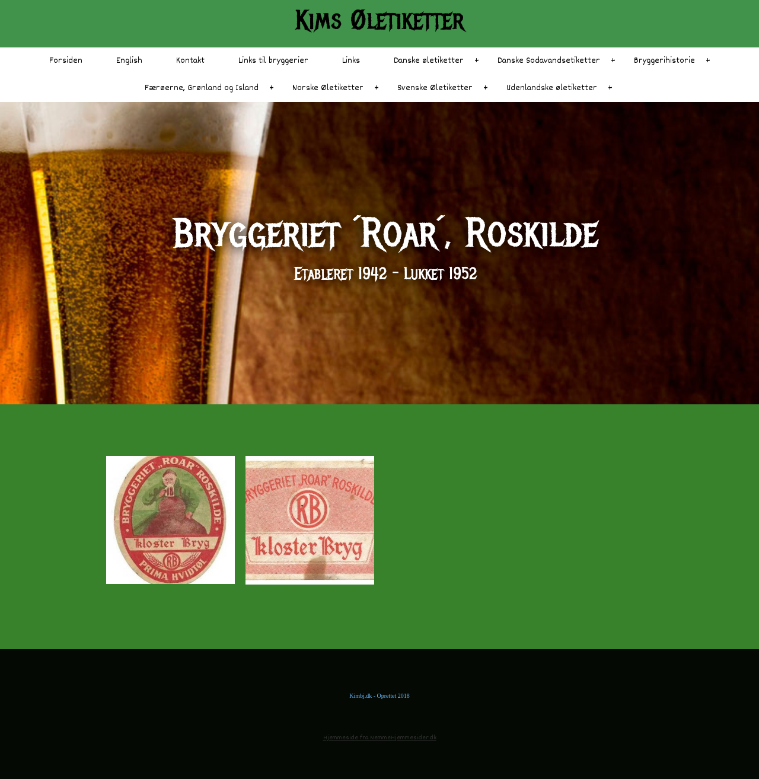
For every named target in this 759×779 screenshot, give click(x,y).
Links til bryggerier (273, 61)
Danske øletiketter (429, 61)
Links (351, 61)
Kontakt (190, 61)
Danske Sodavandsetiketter (549, 61)
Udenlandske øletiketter (551, 88)
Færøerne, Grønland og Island (202, 88)
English (129, 61)
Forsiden (65, 61)
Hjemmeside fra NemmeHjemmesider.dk (379, 738)
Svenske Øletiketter (435, 88)
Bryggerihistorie (664, 61)
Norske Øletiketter (327, 88)
